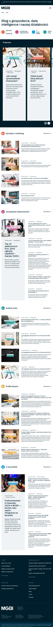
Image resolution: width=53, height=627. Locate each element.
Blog (7, 12)
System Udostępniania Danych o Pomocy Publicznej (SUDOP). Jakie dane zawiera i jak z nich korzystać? (36, 397)
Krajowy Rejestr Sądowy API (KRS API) (40, 563)
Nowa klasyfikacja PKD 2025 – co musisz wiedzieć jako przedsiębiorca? (36, 320)
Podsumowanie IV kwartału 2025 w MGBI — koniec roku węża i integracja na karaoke (13, 507)
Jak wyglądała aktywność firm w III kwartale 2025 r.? (36, 352)
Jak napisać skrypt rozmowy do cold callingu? (34, 178)
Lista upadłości (5, 566)
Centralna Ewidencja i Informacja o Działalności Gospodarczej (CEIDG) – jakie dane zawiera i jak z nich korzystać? (36, 414)
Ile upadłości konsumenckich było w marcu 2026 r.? (38, 291)
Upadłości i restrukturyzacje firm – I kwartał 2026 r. (38, 255)
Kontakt (31, 597)
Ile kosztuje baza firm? (28, 195)
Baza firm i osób (6, 563)
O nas (30, 594)
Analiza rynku (10, 72)
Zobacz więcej (4, 575)
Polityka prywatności (7, 588)
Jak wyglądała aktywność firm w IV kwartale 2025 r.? (35, 336)
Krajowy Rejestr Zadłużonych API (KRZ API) (40, 569)
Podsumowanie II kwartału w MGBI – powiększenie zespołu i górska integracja (38, 517)
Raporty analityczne (7, 571)
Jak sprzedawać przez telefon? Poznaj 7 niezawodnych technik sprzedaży (33, 145)
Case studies (32, 588)
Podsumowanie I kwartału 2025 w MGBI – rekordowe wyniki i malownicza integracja (39, 535)
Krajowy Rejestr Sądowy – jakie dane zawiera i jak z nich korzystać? (36, 432)
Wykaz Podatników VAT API (37, 573)
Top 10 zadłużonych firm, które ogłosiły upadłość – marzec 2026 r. (12, 250)
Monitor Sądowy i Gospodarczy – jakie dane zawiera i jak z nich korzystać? (34, 450)
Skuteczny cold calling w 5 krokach (31, 163)
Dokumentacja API (34, 585)
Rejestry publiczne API (7, 569)
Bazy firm (34, 72)
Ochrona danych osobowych (9, 585)
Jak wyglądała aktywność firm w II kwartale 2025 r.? (36, 369)
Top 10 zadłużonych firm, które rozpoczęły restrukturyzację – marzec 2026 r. (39, 225)
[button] (50, 8)
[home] (5, 8)
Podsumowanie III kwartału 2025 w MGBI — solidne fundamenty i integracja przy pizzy (38, 497)
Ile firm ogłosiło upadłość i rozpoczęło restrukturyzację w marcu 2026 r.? (39, 277)
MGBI (2, 12)
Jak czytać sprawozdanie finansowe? (13, 78)
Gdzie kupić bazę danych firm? (37, 78)
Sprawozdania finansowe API (37, 566)
